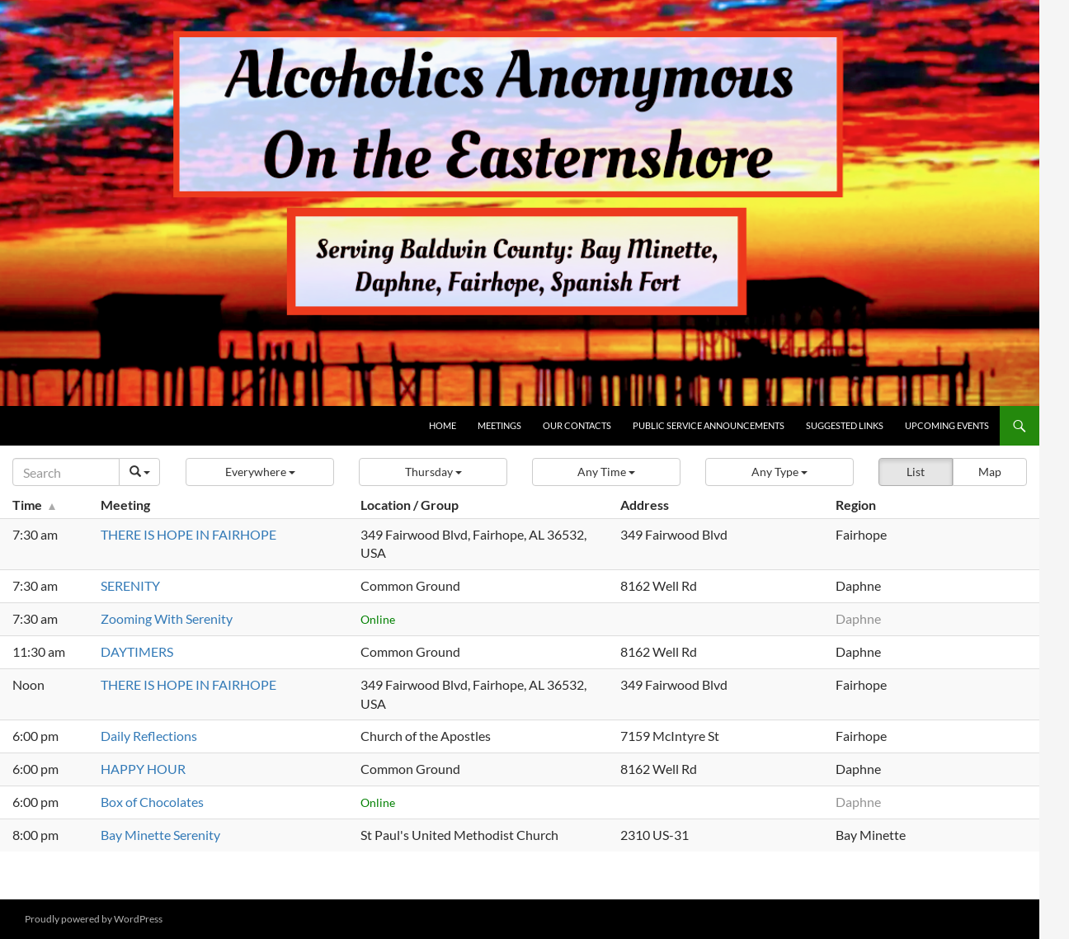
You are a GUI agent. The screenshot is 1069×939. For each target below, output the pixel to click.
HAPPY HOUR (143, 768)
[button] (260, 472)
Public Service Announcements (708, 425)
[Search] (66, 472)
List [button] (916, 472)
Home (442, 425)
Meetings (499, 425)
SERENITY (130, 585)
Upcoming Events (947, 425)
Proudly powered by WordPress (93, 919)
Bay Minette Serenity (160, 834)
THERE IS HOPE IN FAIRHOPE (188, 534)
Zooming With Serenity (167, 618)
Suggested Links (844, 425)
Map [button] (989, 472)
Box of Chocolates (152, 801)
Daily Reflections (149, 735)
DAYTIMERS (137, 651)
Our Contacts (577, 425)
